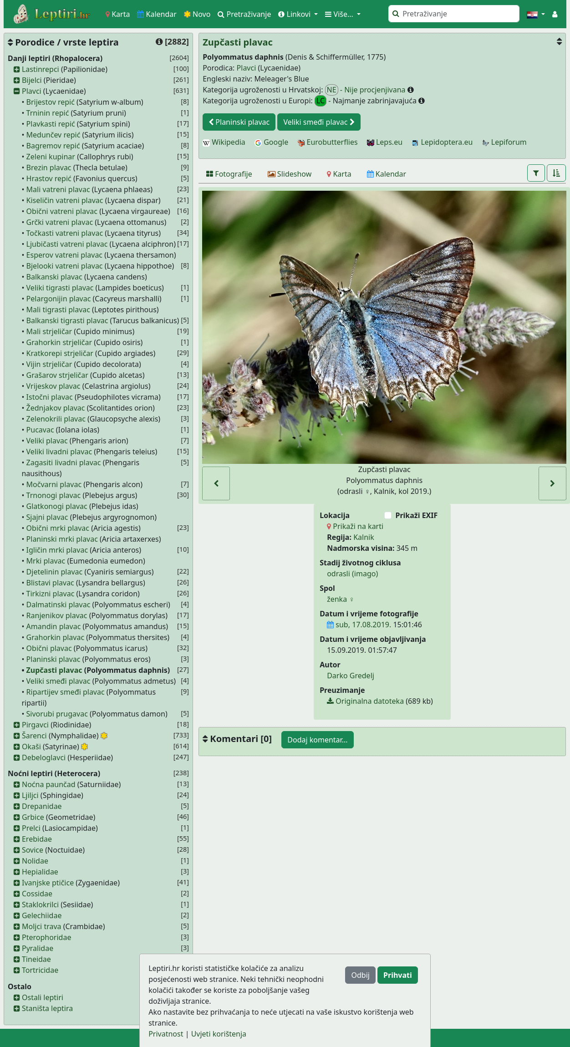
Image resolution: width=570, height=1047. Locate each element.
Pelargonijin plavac (58, 299)
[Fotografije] (229, 173)
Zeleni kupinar (50, 157)
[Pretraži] (453, 13)
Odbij (360, 975)
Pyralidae (37, 948)
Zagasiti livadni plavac (63, 462)
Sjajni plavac (47, 517)
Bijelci (32, 80)
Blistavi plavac (50, 583)
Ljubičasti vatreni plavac (67, 244)
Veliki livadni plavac (59, 452)
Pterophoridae (46, 937)
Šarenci (34, 736)
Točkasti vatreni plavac (64, 233)
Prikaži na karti (355, 526)
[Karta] (339, 173)
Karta (118, 14)
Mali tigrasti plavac (58, 310)
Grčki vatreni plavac (59, 222)
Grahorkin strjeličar (59, 342)
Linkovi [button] (295, 14)
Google (271, 142)
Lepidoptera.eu (442, 142)
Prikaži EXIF (416, 515)
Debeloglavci (44, 757)
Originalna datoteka (365, 701)
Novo (197, 14)
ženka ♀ (340, 599)
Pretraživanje (244, 14)
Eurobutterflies (327, 142)
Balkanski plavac (54, 277)
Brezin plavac (48, 168)
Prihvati (397, 975)
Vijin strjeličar (49, 364)
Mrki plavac (46, 561)
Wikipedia (224, 142)
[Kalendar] (386, 173)
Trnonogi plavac (53, 495)
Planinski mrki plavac (62, 539)
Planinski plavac (53, 659)
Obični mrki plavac (57, 528)
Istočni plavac (49, 397)
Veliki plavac (47, 441)
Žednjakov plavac (55, 408)
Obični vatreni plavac (61, 211)
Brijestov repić (50, 102)
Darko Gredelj (350, 676)
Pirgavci (35, 725)
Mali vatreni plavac (58, 189)
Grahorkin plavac (55, 637)
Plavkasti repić (50, 124)
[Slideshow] (290, 173)
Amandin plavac (53, 626)
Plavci (31, 91)
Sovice (32, 850)
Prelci (31, 828)
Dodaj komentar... (317, 740)
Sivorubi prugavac (57, 714)
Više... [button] (340, 14)
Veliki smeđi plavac (58, 681)
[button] (536, 14)
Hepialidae (40, 872)
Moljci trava (41, 926)
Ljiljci (30, 795)
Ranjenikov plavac (56, 615)
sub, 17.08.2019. (359, 625)
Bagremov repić (53, 146)
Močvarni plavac (54, 484)
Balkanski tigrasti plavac (67, 320)
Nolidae (35, 861)
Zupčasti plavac (54, 670)
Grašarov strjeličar (57, 375)
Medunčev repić (53, 135)
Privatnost (165, 1034)
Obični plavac (49, 648)
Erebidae (37, 839)
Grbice (33, 817)
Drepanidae (42, 806)
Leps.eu (384, 142)
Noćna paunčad (49, 784)
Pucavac (40, 430)
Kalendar (157, 14)
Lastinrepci (40, 69)
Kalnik (363, 537)
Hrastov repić (48, 178)
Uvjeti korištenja (218, 1034)
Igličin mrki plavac (57, 550)
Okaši (31, 747)
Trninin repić (47, 113)
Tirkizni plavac (50, 594)
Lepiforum (504, 142)
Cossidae (37, 894)
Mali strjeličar (49, 331)
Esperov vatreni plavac (64, 255)
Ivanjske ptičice (48, 883)
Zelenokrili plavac (56, 419)
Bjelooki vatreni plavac (64, 266)
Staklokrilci (40, 905)
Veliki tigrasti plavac (60, 288)
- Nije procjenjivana (366, 90)
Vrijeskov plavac (53, 386)
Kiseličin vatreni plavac (64, 200)
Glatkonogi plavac (56, 506)
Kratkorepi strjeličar (59, 353)
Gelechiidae (42, 915)
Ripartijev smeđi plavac (65, 692)
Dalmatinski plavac (58, 605)
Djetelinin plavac (54, 572)
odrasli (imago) (352, 574)
